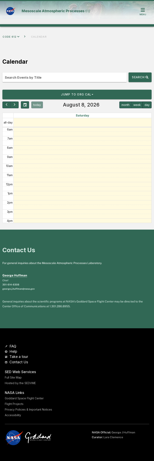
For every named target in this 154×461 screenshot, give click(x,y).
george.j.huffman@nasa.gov (18, 288)
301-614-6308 (10, 284)
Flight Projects (14, 404)
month (126, 104)
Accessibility (13, 415)
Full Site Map (13, 377)
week (137, 104)
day (147, 104)
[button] (77, 94)
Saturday (82, 115)
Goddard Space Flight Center (24, 398)
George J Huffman (123, 432)
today (37, 104)
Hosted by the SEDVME (20, 383)
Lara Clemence (113, 437)
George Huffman (14, 275)
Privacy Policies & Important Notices (28, 409)
